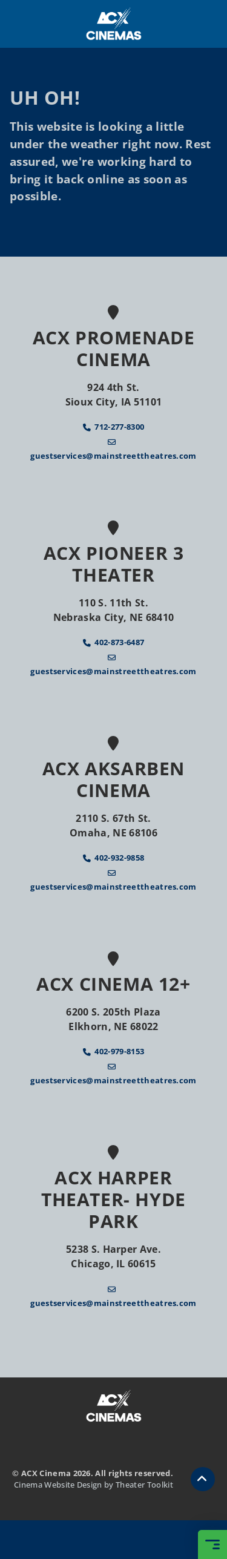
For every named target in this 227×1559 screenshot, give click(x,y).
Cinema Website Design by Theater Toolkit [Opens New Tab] (93, 1484)
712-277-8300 (119, 426)
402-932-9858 (119, 857)
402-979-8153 (119, 1051)
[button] (203, 1479)
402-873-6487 (119, 642)
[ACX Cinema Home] (114, 24)
